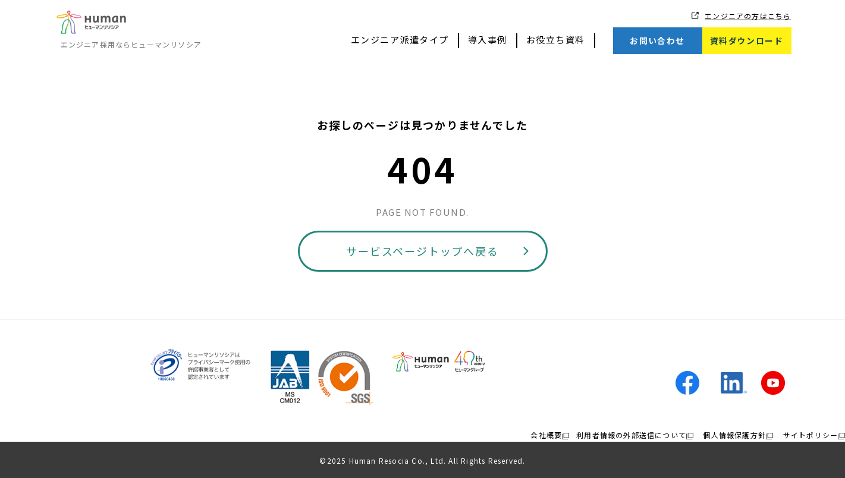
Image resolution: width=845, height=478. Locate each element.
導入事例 (487, 39)
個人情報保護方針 (734, 435)
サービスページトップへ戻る (422, 251)
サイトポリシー (810, 435)
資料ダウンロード (746, 40)
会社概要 (546, 435)
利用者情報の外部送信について (631, 435)
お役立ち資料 (555, 39)
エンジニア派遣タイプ (400, 39)
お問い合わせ (657, 40)
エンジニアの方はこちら (748, 16)
